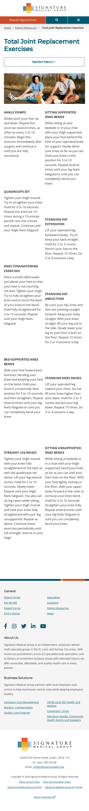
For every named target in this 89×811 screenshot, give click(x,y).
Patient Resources (58, 608)
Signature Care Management (21, 702)
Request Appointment (22, 20)
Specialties (53, 597)
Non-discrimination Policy (57, 782)
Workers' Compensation (18, 707)
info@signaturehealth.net (48, 767)
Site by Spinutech (44, 797)
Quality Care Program (17, 712)
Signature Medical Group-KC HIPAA (63, 787)
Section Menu (43, 62)
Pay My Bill (10, 602)
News (50, 613)
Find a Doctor (12, 613)
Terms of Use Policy (29, 782)
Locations (52, 602)
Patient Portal (12, 597)
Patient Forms (12, 608)
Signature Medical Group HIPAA (24, 787)
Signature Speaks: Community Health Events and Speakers (65, 718)
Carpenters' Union (58, 711)
